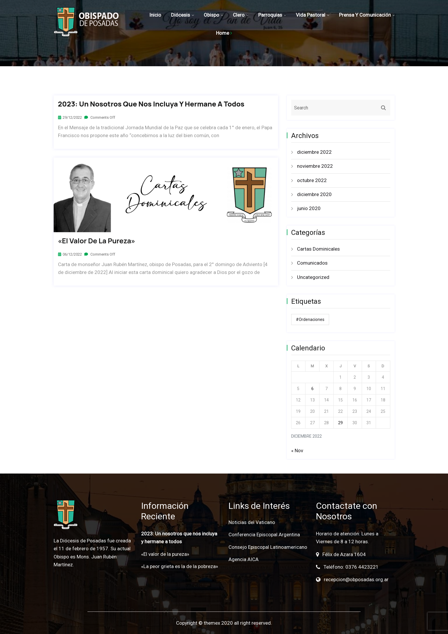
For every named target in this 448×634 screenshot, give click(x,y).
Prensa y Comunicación (365, 15)
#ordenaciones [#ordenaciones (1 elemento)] (310, 319)
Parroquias (270, 15)
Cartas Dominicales (318, 249)
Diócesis (180, 15)
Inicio (155, 15)
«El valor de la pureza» (96, 241)
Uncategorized (313, 277)
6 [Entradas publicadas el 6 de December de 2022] (312, 388)
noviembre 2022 (315, 166)
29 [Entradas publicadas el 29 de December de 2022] (340, 422)
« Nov (297, 450)
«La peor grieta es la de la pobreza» (179, 566)
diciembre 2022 (314, 152)
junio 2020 (309, 208)
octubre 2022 (312, 180)
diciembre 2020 (314, 194)
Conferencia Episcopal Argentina (264, 534)
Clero (239, 15)
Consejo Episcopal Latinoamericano (268, 547)
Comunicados (312, 263)
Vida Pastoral (310, 15)
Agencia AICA (244, 559)
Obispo (211, 15)
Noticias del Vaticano (252, 522)
